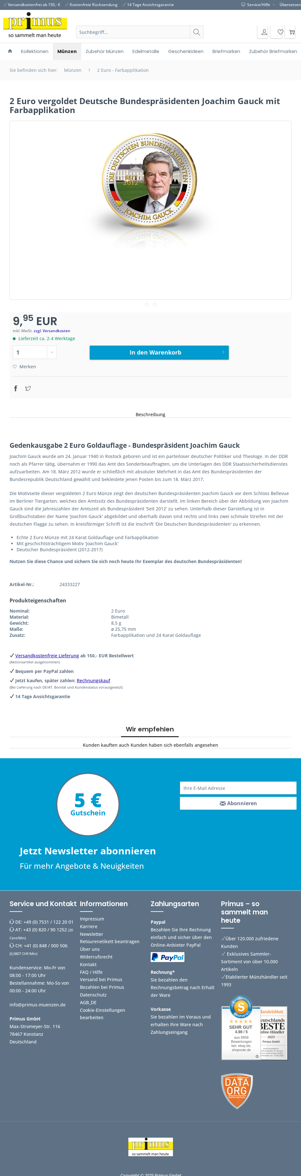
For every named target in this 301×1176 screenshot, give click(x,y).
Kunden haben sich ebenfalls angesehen (174, 742)
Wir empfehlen (150, 726)
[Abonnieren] (238, 800)
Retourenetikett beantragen (110, 939)
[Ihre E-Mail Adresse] (238, 785)
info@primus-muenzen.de (38, 1002)
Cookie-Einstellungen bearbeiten (102, 1011)
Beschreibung (150, 412)
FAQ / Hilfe (91, 969)
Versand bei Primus (101, 977)
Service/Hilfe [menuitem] (256, 4)
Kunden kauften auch (106, 742)
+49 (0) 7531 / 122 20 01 (49, 919)
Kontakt (88, 962)
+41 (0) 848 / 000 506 (46, 943)
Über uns (90, 947)
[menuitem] (140, 40)
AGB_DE (88, 1000)
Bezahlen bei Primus (102, 985)
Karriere (88, 924)
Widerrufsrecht (96, 954)
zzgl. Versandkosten (52, 330)
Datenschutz (93, 992)
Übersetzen (290, 4)
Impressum (92, 916)
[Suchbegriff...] (140, 32)
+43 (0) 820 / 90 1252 (45, 927)
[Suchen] (197, 32)
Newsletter (91, 931)
